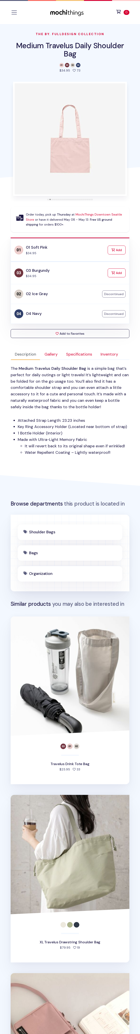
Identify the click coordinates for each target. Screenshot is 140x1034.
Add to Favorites (70, 334)
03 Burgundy (38, 270)
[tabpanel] (70, 410)
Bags (33, 553)
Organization (40, 573)
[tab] (48, 199)
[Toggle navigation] (14, 12)
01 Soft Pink (36, 247)
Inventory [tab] (109, 354)
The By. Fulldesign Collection (70, 34)
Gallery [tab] (51, 354)
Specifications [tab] (79, 354)
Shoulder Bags (42, 532)
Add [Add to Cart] (118, 249)
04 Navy (34, 313)
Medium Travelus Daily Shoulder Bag (70, 49)
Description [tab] (25, 354)
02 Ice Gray (37, 293)
